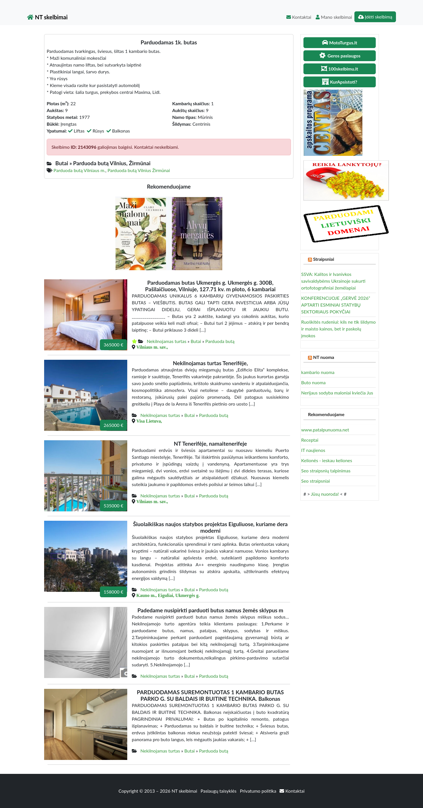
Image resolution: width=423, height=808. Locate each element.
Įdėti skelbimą (375, 16)
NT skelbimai (47, 17)
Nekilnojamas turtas (166, 341)
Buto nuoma (313, 382)
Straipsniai (323, 259)
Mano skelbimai (334, 17)
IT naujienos (313, 450)
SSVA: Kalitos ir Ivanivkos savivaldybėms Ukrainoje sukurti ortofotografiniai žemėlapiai (333, 280)
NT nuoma (323, 357)
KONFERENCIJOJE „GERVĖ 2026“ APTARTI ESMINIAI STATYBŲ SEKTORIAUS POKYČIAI (335, 304)
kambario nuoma (317, 372)
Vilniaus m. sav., (152, 347)
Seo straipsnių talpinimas (325, 470)
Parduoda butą (219, 341)
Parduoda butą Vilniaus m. (79, 170)
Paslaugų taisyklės (219, 790)
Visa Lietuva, (149, 421)
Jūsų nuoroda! (325, 494)
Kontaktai (298, 17)
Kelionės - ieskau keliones (326, 460)
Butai (196, 341)
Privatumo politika (259, 790)
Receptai (309, 440)
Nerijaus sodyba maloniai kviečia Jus (337, 392)
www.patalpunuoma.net (325, 429)
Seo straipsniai (315, 480)
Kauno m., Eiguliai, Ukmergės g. (168, 595)
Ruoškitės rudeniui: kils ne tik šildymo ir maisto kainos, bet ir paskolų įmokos (338, 328)
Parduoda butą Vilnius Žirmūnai (139, 170)
